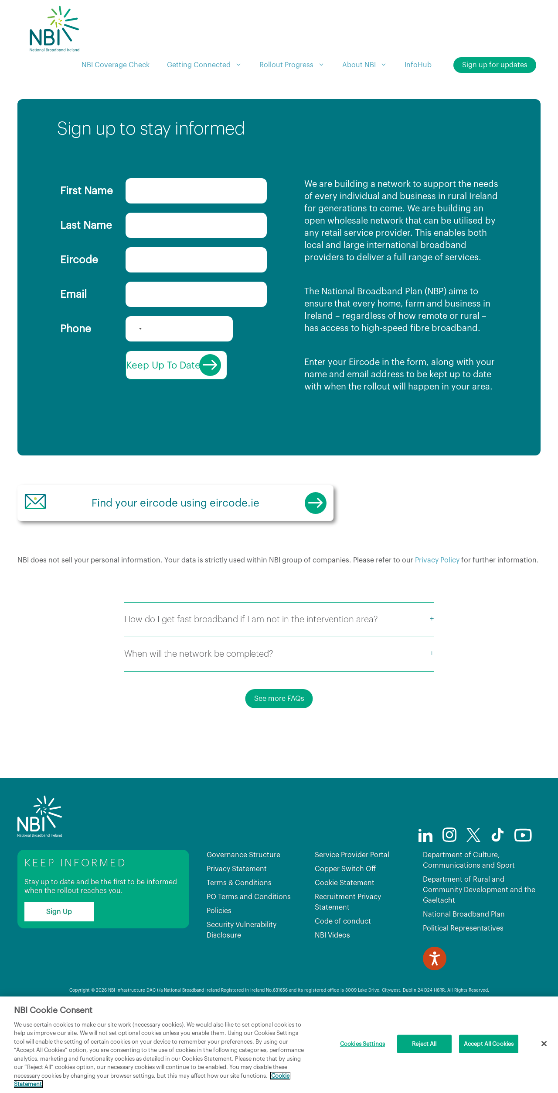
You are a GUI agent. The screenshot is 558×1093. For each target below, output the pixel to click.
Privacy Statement (237, 905)
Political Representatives (463, 965)
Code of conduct (343, 958)
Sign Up (59, 948)
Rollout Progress (296, 65)
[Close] (544, 1043)
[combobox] (135, 329)
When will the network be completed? (198, 690)
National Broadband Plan (464, 951)
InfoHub (418, 65)
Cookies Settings (362, 1044)
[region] (279, 1044)
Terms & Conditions (239, 919)
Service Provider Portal (352, 891)
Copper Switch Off (345, 905)
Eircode (79, 260)
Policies (219, 947)
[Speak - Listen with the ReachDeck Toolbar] (434, 995)
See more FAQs (279, 735)
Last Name (86, 225)
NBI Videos (332, 972)
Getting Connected (209, 65)
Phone (75, 329)
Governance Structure (243, 891)
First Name (86, 191)
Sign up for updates (494, 65)
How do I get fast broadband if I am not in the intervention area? (251, 656)
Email (73, 294)
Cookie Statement (344, 919)
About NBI (369, 65)
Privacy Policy (437, 596)
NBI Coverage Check (116, 65)
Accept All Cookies (489, 1044)
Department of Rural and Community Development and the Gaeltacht (479, 927)
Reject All (424, 1044)
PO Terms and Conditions (249, 933)
